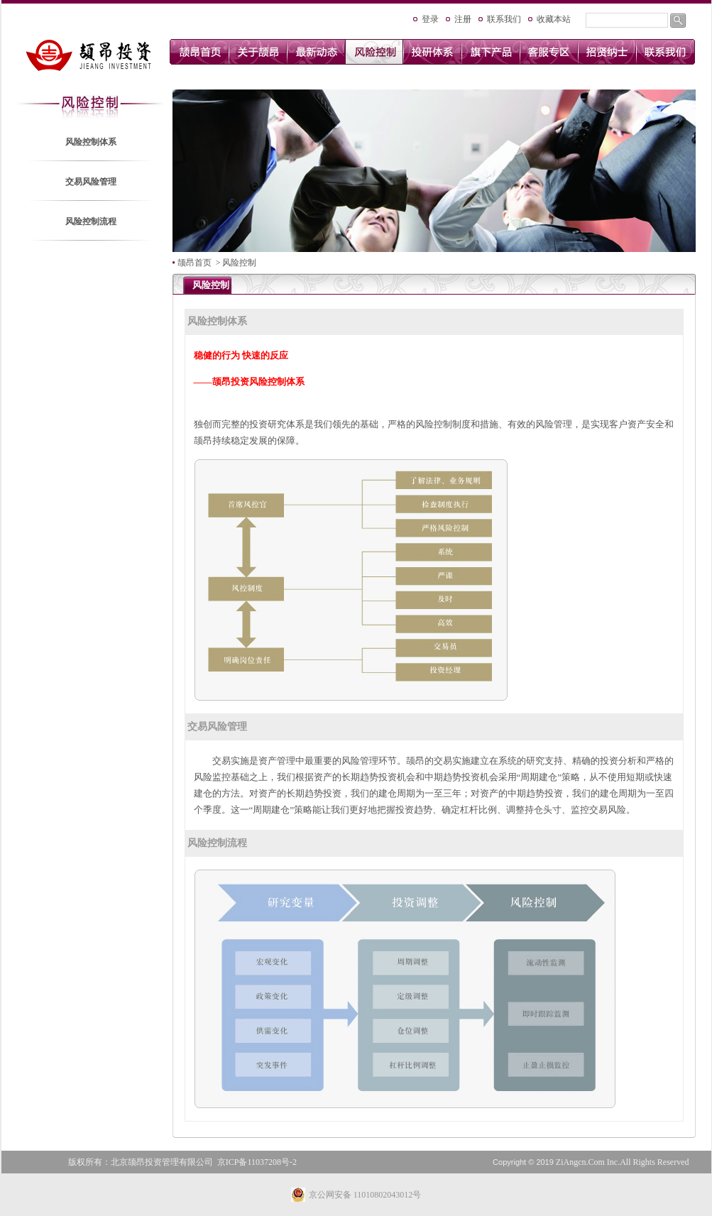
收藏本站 (554, 19)
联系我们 (504, 19)
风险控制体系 (90, 142)
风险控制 (239, 263)
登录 (430, 19)
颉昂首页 (194, 263)
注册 (462, 19)
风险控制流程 (90, 221)
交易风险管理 (90, 182)
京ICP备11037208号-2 (257, 1162)
